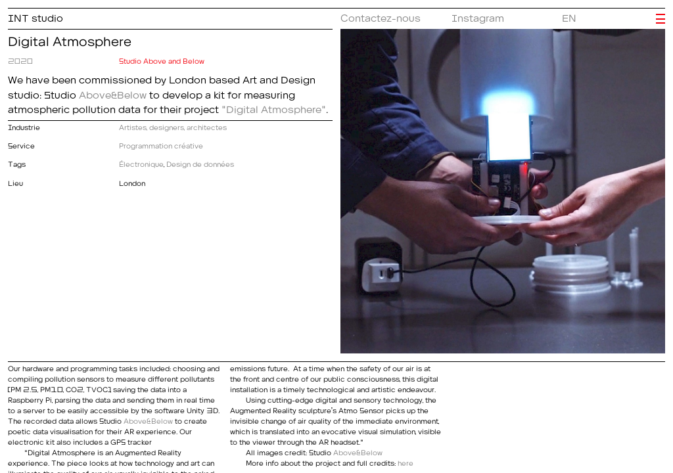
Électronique (141, 163)
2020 (20, 59)
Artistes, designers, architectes (173, 126)
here (405, 461)
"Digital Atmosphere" (273, 107)
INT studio (35, 15)
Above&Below (113, 92)
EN (569, 15)
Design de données (200, 163)
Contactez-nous (380, 15)
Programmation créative (161, 144)
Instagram (478, 15)
